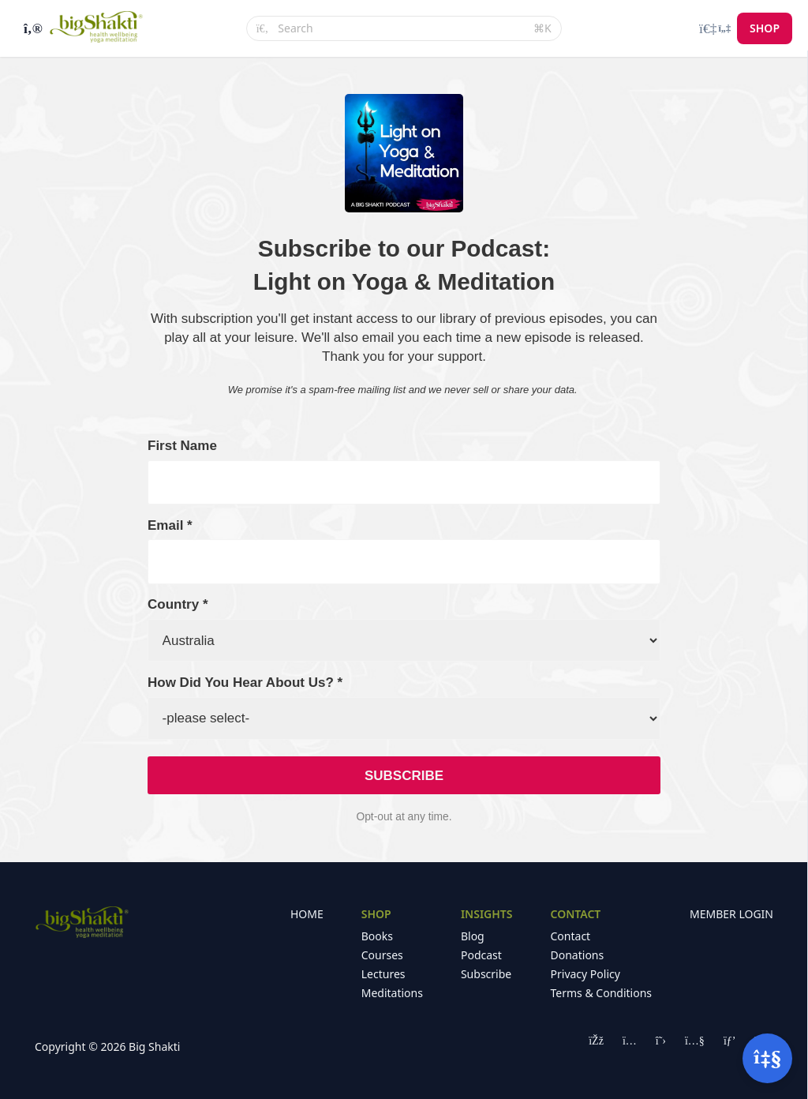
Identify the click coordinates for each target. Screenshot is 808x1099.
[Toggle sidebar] (31, 28)
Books (377, 935)
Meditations (392, 992)
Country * (178, 604)
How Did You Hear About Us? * (245, 682)
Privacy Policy (585, 973)
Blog (472, 935)
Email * (170, 525)
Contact (571, 935)
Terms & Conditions (602, 992)
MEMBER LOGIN (731, 913)
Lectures (383, 973)
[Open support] (767, 1058)
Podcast (481, 954)
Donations (577, 954)
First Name (182, 445)
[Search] (401, 28)
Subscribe (486, 973)
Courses (382, 954)
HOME (307, 913)
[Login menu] (715, 28)
